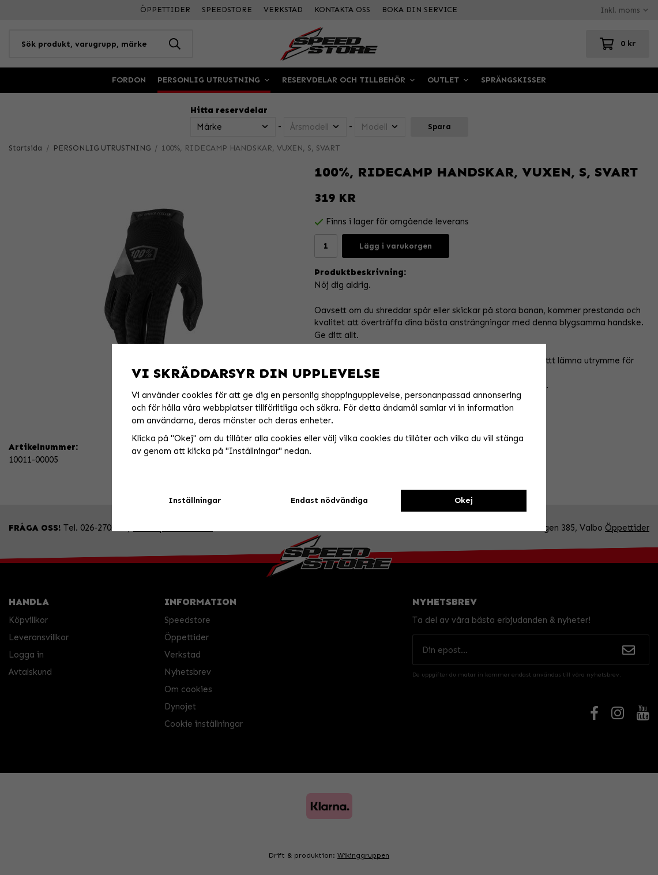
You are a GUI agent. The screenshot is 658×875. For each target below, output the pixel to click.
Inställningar (194, 500)
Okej (463, 500)
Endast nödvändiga (329, 500)
